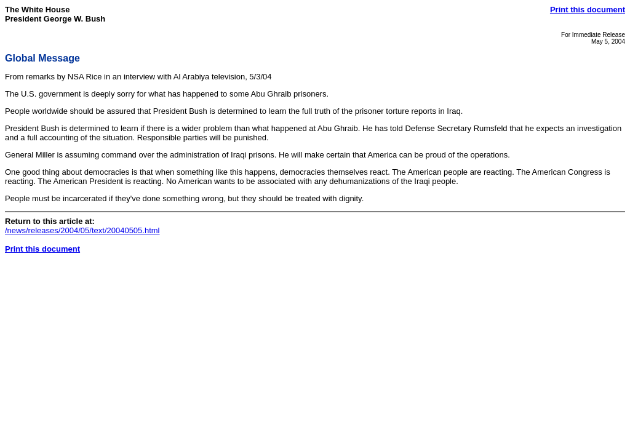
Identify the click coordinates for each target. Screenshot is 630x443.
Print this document (587, 9)
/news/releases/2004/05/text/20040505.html (82, 230)
